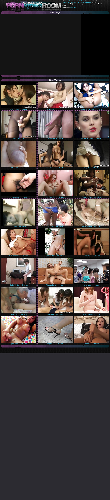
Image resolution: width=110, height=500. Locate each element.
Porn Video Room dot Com (76, 0)
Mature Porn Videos (78, 2)
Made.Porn (88, 2)
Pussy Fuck (73, 7)
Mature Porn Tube (67, 2)
